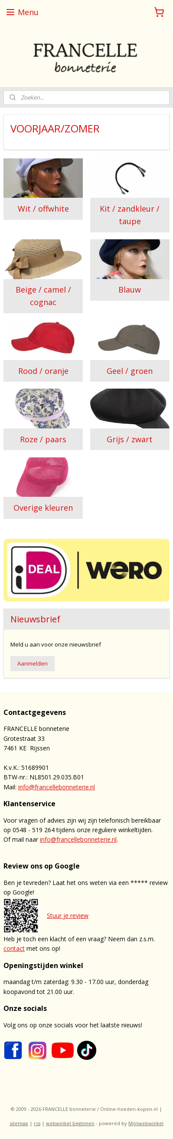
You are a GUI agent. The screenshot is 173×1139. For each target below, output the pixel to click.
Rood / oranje (43, 371)
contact (14, 948)
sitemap (19, 1123)
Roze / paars (43, 439)
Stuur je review (67, 915)
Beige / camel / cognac (43, 296)
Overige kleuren (43, 507)
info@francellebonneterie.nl (56, 787)
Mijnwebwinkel (145, 1123)
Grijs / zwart (130, 439)
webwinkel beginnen (70, 1123)
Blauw (129, 290)
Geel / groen (130, 371)
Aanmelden (32, 663)
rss (37, 1123)
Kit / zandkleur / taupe (130, 214)
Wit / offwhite (43, 208)
